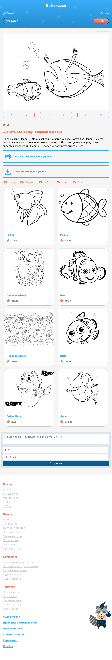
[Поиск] (56, 21)
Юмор (6, 519)
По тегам (105, 13)
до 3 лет (8, 489)
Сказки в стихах (12, 536)
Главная (10, 13)
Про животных (12, 592)
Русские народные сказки (18, 562)
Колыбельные (11, 548)
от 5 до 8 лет (10, 498)
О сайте (8, 646)
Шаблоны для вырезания (20, 622)
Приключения (11, 532)
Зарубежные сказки (15, 570)
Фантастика (10, 523)
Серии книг (10, 640)
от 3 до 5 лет (10, 493)
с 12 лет (7, 506)
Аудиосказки (11, 616)
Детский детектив (14, 528)
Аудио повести (12, 578)
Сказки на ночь (12, 600)
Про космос (10, 596)
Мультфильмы (12, 628)
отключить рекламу (103, 32)
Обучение (9, 544)
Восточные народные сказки (20, 566)
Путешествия (11, 540)
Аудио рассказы (13, 574)
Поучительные (12, 604)
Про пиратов (10, 608)
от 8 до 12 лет (11, 502)
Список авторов (13, 634)
